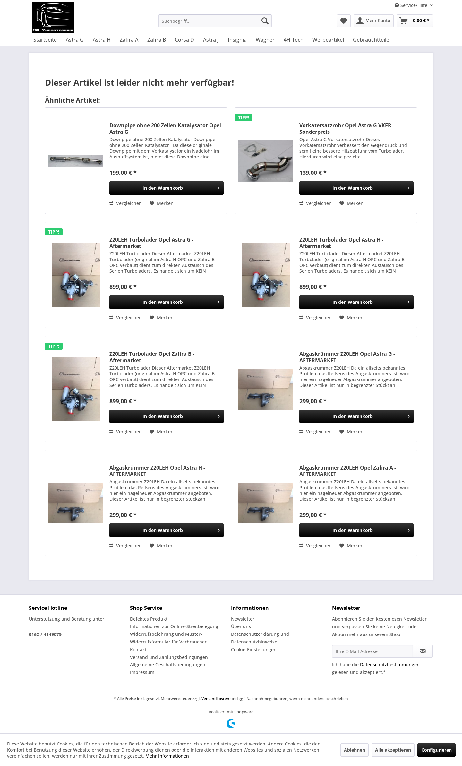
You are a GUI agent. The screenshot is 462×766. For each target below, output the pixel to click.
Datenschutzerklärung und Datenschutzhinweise (260, 638)
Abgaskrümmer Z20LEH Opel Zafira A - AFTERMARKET (347, 470)
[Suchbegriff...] (215, 20)
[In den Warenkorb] (166, 188)
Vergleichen (125, 203)
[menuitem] (215, 20)
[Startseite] (45, 40)
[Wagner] (265, 40)
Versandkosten (215, 698)
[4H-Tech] (293, 40)
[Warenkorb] (415, 20)
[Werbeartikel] (328, 40)
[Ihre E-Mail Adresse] (372, 651)
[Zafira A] (129, 40)
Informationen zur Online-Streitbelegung (174, 626)
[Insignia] (237, 40)
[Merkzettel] (344, 20)
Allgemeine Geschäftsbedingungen (167, 664)
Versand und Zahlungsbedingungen (169, 657)
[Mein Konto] (374, 20)
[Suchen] (265, 20)
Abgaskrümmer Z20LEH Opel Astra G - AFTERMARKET (347, 357)
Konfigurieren (436, 750)
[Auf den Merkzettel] (162, 203)
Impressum (142, 672)
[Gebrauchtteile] (371, 40)
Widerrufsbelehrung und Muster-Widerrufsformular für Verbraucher (168, 638)
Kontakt (138, 649)
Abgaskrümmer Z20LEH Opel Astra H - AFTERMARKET (157, 470)
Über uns (241, 626)
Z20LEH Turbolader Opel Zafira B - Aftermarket (151, 357)
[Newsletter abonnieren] (423, 651)
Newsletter (242, 619)
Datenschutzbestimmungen (390, 664)
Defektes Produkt (148, 619)
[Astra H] (101, 40)
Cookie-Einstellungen (254, 649)
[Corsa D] (184, 40)
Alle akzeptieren (393, 750)
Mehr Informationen (167, 756)
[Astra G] (74, 40)
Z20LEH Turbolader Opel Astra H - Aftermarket (341, 242)
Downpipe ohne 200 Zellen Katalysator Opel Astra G (165, 128)
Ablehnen (354, 750)
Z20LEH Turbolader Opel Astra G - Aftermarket (151, 242)
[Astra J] (211, 40)
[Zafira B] (156, 40)
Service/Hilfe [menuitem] (412, 5)
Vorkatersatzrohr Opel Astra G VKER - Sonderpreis (346, 128)
